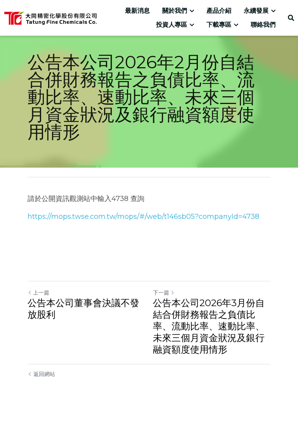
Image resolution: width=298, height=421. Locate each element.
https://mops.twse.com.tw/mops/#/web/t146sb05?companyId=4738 (143, 216)
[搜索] (291, 18)
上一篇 (38, 292)
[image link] (50, 17)
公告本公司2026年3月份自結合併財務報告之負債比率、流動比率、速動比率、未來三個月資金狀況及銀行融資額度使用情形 (209, 326)
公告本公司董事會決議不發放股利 (83, 308)
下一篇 (164, 292)
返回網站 (41, 374)
